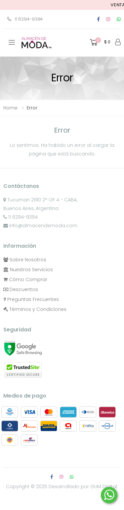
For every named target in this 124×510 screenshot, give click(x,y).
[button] (99, 42)
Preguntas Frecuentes (31, 299)
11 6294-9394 (25, 19)
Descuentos (20, 289)
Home (10, 108)
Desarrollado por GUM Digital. (83, 486)
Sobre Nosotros (24, 259)
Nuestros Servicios (28, 269)
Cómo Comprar (25, 279)
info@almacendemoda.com (40, 225)
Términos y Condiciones (34, 309)
